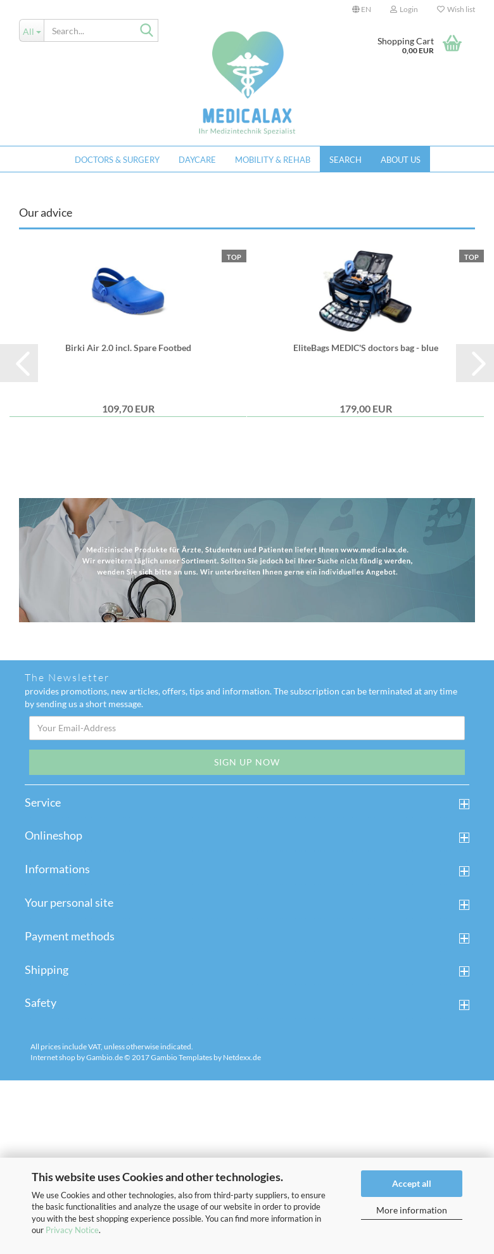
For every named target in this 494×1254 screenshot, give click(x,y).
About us (401, 160)
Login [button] (404, 9)
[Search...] (31, 30)
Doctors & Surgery (117, 160)
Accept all (411, 1183)
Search (345, 160)
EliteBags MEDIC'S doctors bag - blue (365, 523)
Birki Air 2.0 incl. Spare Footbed (128, 523)
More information (411, 1210)
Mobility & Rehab (272, 160)
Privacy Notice (72, 1230)
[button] (362, 9)
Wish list (456, 9)
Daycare (197, 160)
